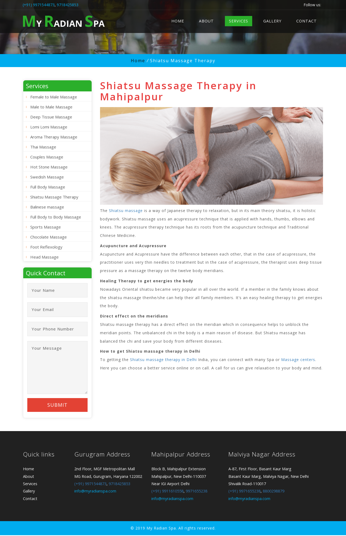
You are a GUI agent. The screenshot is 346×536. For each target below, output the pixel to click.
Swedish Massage (47, 177)
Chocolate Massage (48, 237)
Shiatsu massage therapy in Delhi (163, 359)
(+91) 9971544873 (39, 4)
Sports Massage (45, 227)
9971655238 (196, 492)
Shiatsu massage (126, 210)
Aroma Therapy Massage (53, 137)
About (206, 21)
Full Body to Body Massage (55, 217)
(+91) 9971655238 (244, 492)
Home (177, 21)
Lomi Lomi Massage (48, 127)
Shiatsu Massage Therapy (54, 197)
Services (238, 21)
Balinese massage (47, 207)
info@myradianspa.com (95, 492)
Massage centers (298, 359)
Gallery (272, 21)
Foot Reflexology (46, 247)
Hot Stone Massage (49, 167)
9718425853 (67, 4)
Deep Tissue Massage (51, 117)
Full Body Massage (47, 187)
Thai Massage (43, 147)
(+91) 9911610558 (167, 492)
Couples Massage (46, 157)
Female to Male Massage (53, 97)
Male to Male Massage (51, 107)
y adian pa (63, 20)
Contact (306, 21)
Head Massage (44, 257)
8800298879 (273, 492)
